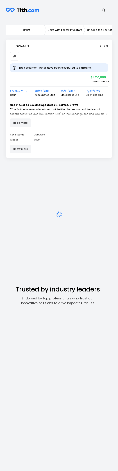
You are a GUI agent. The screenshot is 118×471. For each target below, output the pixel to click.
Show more (20, 149)
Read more (20, 123)
